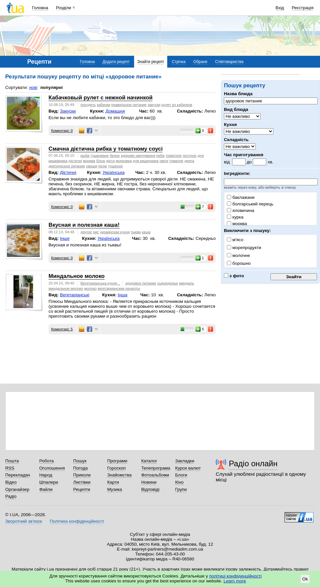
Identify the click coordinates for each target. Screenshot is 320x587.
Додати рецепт (116, 61)
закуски (154, 105)
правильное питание (129, 105)
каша (146, 232)
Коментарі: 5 (62, 329)
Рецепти (81, 489)
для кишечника (145, 161)
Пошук (80, 460)
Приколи (81, 474)
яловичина (240, 210)
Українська (114, 172)
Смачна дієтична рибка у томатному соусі (106, 149)
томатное (174, 155)
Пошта (12, 460)
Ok (305, 579)
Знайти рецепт (150, 61)
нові (33, 87)
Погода (80, 468)
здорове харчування (138, 155)
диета (189, 161)
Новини (149, 482)
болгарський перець (250, 203)
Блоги (181, 474)
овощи (91, 166)
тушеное (115, 166)
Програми (117, 460)
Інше (65, 238)
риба (160, 155)
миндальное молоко (66, 288)
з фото (234, 275)
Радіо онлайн (253, 463)
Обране (200, 61)
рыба (85, 155)
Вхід (280, 7)
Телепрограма (155, 468)
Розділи (63, 7)
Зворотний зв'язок (23, 521)
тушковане (99, 155)
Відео (11, 482)
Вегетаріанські (74, 294)
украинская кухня (115, 232)
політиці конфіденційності (235, 576)
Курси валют (188, 468)
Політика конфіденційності (77, 521)
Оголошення (52, 468)
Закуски (68, 111)
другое (86, 232)
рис (96, 232)
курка (235, 217)
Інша (122, 294)
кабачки (103, 105)
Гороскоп (116, 468)
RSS (9, 468)
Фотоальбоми (155, 474)
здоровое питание (140, 283)
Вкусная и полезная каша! (84, 225)
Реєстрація (302, 7)
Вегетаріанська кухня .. (100, 283)
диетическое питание (67, 166)
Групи (181, 489)
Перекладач (17, 474)
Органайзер (17, 489)
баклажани (240, 197)
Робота (46, 460)
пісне (102, 166)
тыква (136, 232)
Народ (45, 474)
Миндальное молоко (77, 276)
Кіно (179, 482)
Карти (113, 482)
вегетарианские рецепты (119, 288)
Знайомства (119, 474)
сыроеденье (167, 283)
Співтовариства (229, 61)
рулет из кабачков (176, 105)
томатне (176, 161)
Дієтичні (68, 172)
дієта (110, 161)
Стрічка (179, 61)
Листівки (81, 482)
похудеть (88, 105)
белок (115, 155)
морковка (124, 161)
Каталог (149, 460)
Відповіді (150, 489)
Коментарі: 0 (62, 131)
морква (237, 223)
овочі (164, 161)
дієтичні (75, 161)
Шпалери (48, 482)
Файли (46, 489)
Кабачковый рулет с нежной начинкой (100, 97)
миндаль (186, 283)
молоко (90, 288)
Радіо (10, 496)
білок (100, 161)
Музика (114, 489)
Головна (40, 7)
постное (189, 155)
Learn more (235, 580)
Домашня (115, 111)
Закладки (184, 460)
